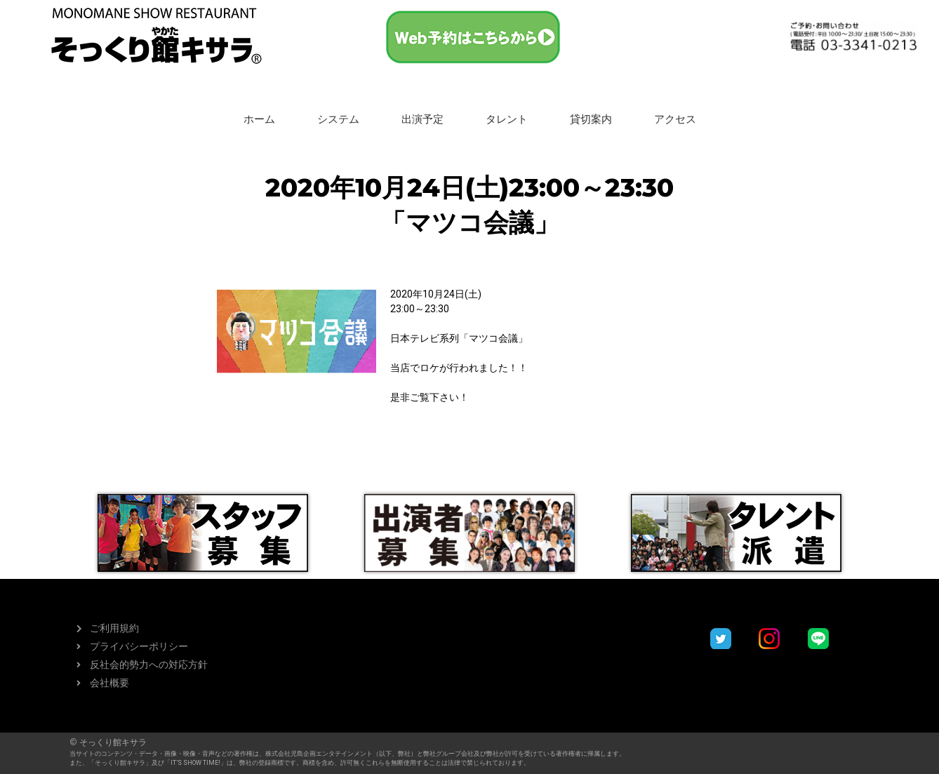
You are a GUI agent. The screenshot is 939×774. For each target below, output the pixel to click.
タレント (507, 119)
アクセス (675, 119)
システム (338, 119)
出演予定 (422, 119)
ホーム (259, 119)
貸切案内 (591, 119)
